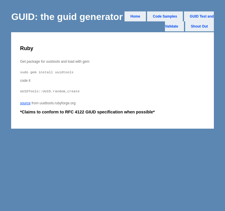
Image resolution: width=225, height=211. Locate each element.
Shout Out (199, 26)
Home (135, 16)
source (25, 105)
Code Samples (165, 16)
